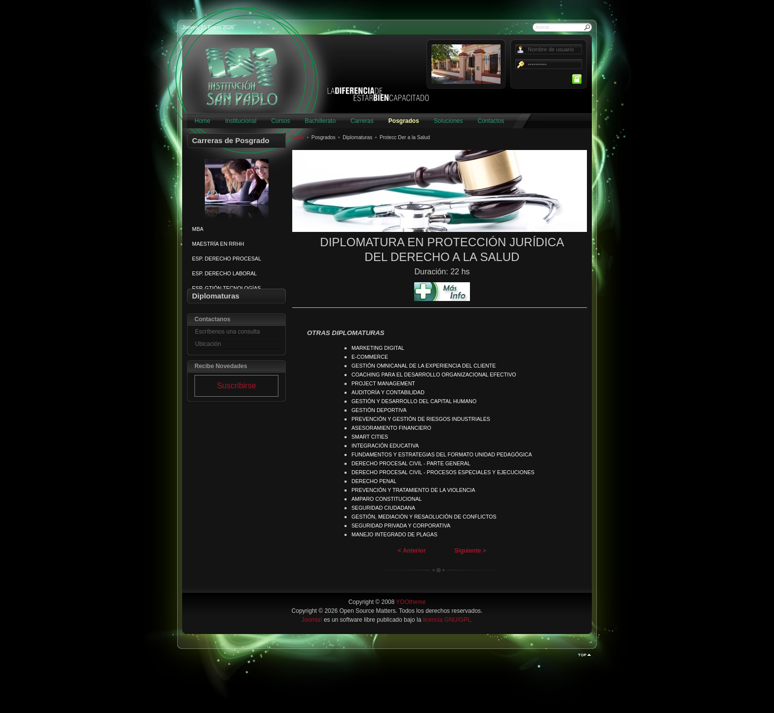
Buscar (587, 27)
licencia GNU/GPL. (448, 619)
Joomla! (312, 619)
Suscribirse (236, 385)
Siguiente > (470, 550)
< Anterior (412, 550)
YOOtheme (411, 602)
